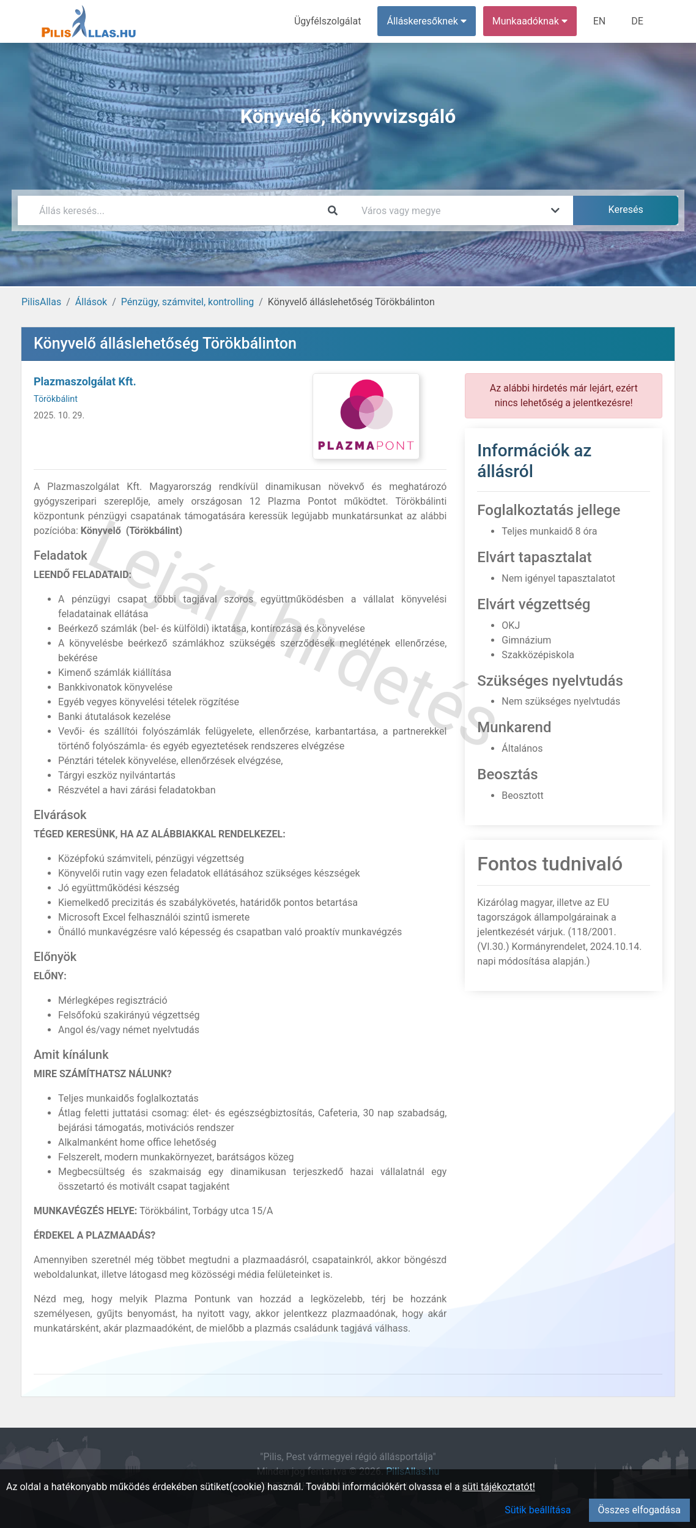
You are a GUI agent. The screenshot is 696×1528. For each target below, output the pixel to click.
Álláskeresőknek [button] (427, 21)
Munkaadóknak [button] (530, 21)
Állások (91, 302)
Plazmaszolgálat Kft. (85, 381)
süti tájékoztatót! (498, 1487)
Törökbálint (56, 399)
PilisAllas (41, 302)
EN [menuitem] (599, 21)
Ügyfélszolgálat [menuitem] (327, 21)
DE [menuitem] (637, 21)
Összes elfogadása (639, 1510)
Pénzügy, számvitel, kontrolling (187, 302)
